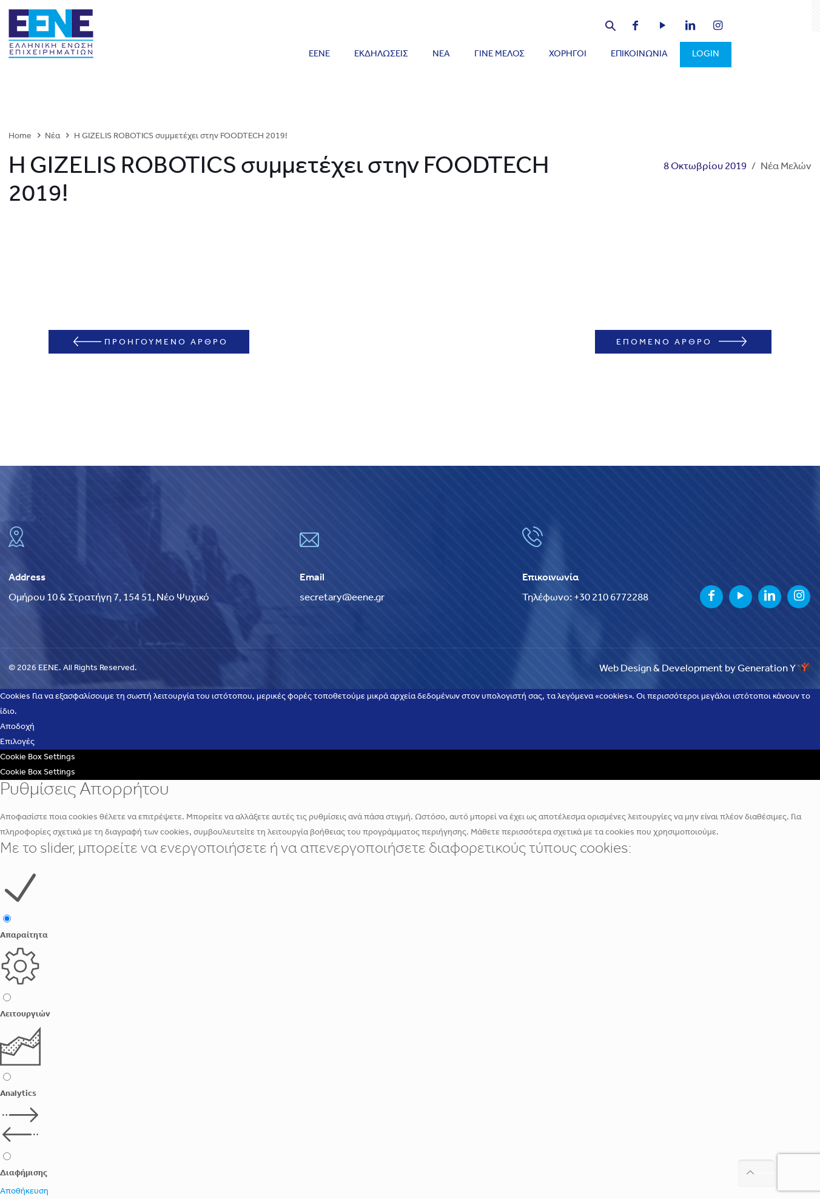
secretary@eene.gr (342, 598)
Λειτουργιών (25, 1014)
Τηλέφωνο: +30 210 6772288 (585, 598)
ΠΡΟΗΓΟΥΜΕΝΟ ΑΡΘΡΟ (150, 342)
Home (20, 136)
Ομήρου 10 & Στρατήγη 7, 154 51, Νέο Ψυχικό (108, 598)
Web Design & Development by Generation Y (705, 668)
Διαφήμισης (23, 1173)
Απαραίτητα (24, 935)
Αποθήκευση (24, 1191)
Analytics (18, 1093)
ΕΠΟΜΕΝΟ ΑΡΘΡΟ (681, 342)
